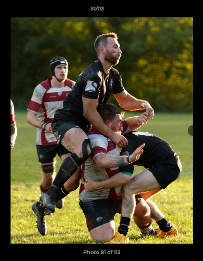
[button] (176, 10)
